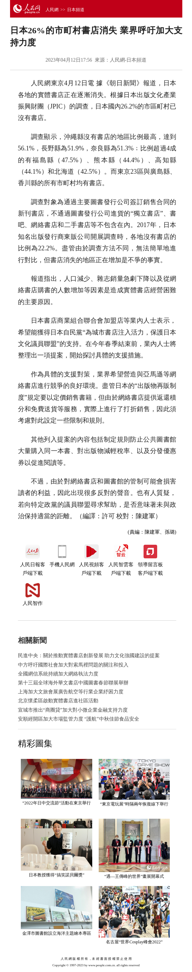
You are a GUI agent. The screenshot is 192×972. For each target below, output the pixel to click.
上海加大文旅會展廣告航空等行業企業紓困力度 (70, 691)
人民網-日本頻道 (128, 60)
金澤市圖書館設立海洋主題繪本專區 (56, 933)
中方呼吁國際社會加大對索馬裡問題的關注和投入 (73, 665)
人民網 (52, 9)
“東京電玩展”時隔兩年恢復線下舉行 (134, 804)
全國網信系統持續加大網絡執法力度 (58, 674)
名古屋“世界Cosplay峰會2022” (134, 941)
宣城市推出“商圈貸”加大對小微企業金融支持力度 (73, 710)
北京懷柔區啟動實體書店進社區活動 (58, 700)
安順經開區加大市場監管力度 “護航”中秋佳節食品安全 (78, 719)
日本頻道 (75, 9)
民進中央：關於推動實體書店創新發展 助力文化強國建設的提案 (89, 655)
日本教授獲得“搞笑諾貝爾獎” (56, 874)
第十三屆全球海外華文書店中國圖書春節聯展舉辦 (73, 682)
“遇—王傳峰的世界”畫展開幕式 (134, 876)
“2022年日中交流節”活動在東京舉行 (56, 802)
